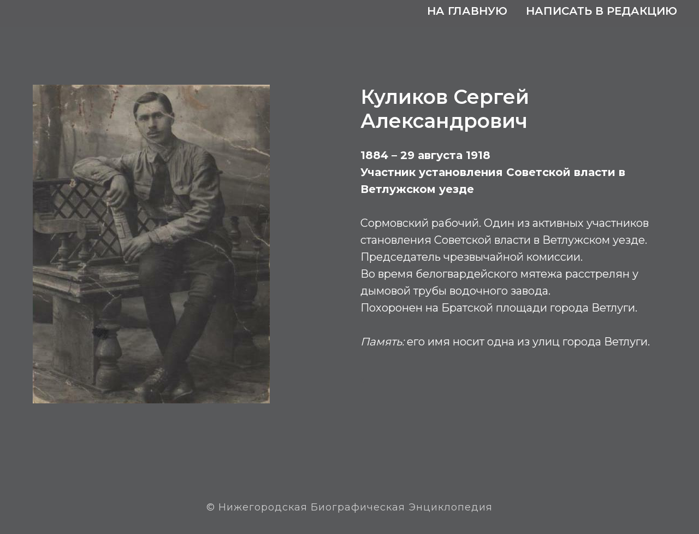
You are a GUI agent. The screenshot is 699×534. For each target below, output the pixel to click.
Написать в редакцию (601, 10)
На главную (467, 10)
